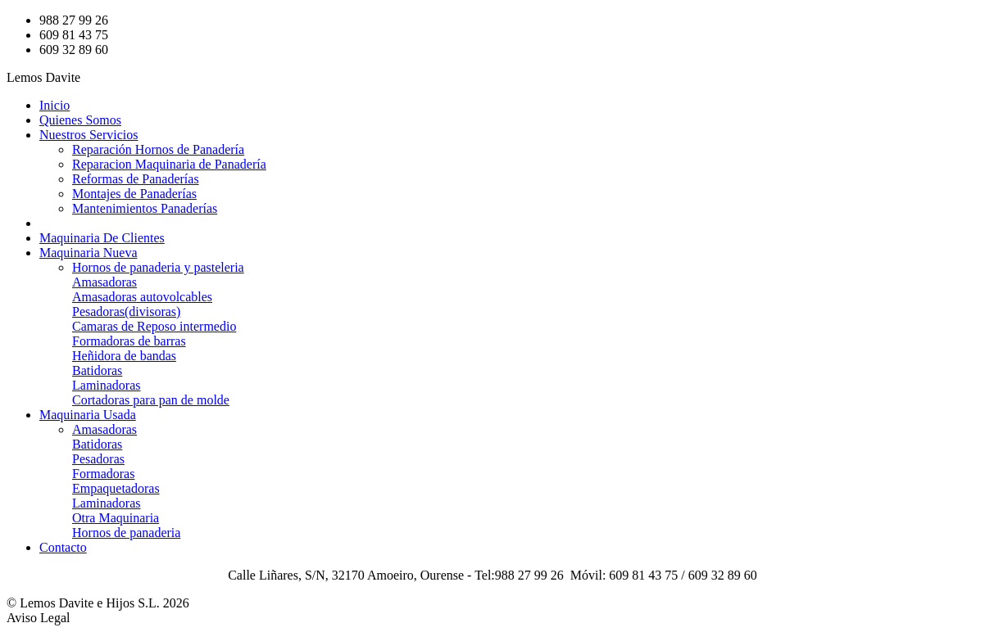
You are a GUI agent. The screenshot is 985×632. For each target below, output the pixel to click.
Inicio (54, 105)
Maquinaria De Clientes (102, 238)
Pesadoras (98, 459)
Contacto (63, 547)
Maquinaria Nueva (88, 253)
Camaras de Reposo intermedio (154, 326)
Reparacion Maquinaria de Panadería (169, 164)
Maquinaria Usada (87, 415)
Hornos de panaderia (126, 532)
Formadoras (103, 474)
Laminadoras (106, 385)
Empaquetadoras (116, 488)
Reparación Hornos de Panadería (158, 149)
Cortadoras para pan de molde (150, 400)
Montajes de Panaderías (134, 194)
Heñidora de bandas (124, 356)
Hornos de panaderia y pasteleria (158, 267)
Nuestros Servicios (88, 135)
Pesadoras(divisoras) (126, 311)
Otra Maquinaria (115, 518)
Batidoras (97, 370)
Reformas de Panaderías (135, 179)
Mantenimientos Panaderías (144, 208)
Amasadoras (104, 282)
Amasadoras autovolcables (142, 297)
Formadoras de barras (129, 341)
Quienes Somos (80, 120)
